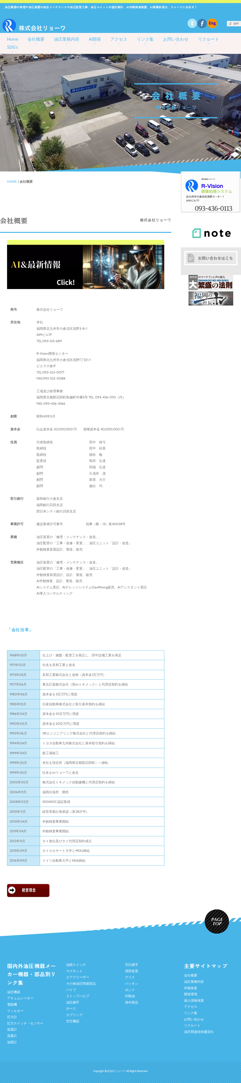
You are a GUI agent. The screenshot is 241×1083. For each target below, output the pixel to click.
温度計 (12, 1029)
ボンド (130, 990)
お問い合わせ (176, 39)
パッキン (131, 983)
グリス (130, 977)
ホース (71, 1008)
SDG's (12, 47)
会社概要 (36, 39)
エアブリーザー (77, 977)
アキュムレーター (20, 998)
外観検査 (190, 988)
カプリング (74, 1015)
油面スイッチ (76, 965)
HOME (12, 181)
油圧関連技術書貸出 (199, 1032)
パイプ (71, 990)
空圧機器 (72, 1021)
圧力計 (12, 1017)
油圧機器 (13, 992)
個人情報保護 (194, 1000)
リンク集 (145, 39)
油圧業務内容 (66, 39)
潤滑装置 (131, 971)
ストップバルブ (77, 996)
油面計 (12, 1042)
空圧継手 (131, 965)
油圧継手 (72, 1002)
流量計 (12, 1036)
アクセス (118, 39)
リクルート (208, 39)
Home (12, 39)
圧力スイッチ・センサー (25, 1023)
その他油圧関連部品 (81, 983)
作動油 (130, 996)
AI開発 (95, 39)
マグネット (74, 971)
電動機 (12, 1004)
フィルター (15, 1011)
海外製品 (131, 1002)
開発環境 (190, 994)
